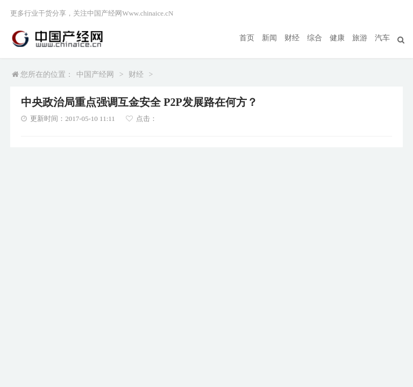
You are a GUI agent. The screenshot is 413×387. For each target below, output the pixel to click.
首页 (246, 38)
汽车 (382, 38)
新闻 (269, 38)
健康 (337, 38)
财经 (292, 38)
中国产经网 (95, 74)
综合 (314, 38)
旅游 (359, 38)
